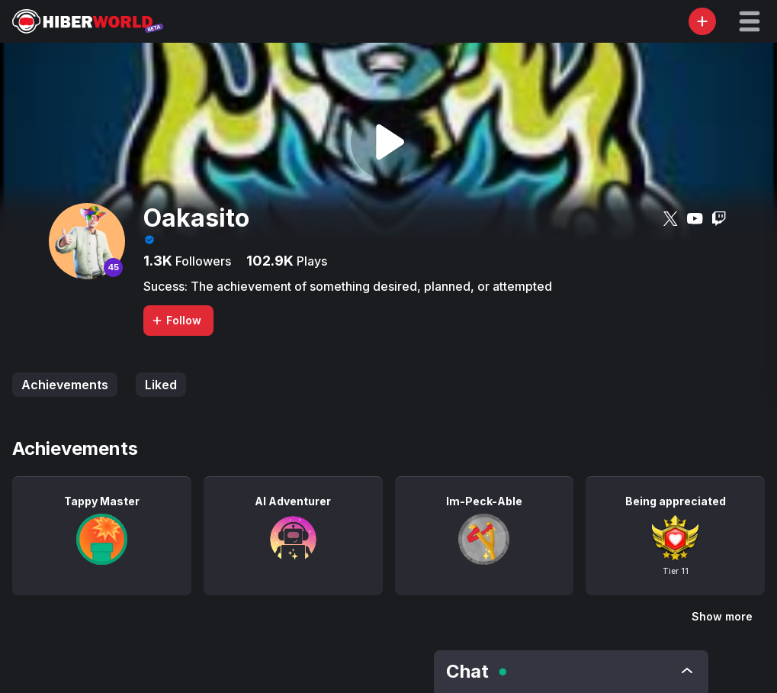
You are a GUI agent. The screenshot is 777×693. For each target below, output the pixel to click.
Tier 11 (676, 570)
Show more (722, 616)
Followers (201, 261)
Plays (310, 261)
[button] (749, 21)
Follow (176, 320)
